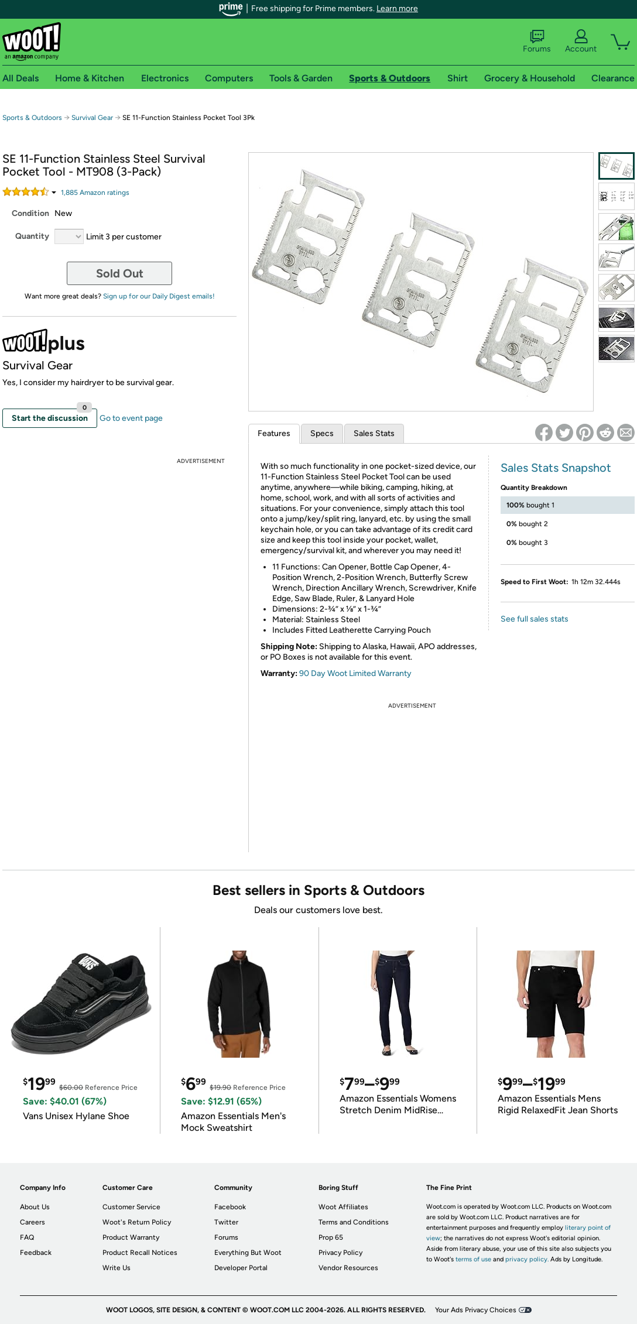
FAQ (27, 1237)
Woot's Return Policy (136, 1222)
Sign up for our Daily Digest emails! (159, 296)
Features (274, 433)
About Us (35, 1207)
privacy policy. (527, 1259)
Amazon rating (95, 192)
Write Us (116, 1268)
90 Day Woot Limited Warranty (355, 673)
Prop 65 (330, 1237)
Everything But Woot (248, 1252)
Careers (32, 1222)
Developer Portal (241, 1268)
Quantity (32, 236)
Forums (537, 41)
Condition (30, 213)
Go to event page (131, 418)
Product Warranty (130, 1237)
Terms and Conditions (353, 1222)
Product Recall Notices (139, 1252)
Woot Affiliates (343, 1207)
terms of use (473, 1259)
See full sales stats (534, 619)
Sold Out (119, 273)
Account (581, 41)
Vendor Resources (348, 1268)
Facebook (230, 1207)
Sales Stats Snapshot (556, 468)
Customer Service (131, 1207)
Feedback (36, 1252)
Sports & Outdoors (32, 118)
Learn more (397, 8)
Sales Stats (374, 433)
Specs (322, 433)
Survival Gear (92, 118)
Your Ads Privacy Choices (475, 1310)
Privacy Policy (340, 1252)
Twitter (226, 1222)
